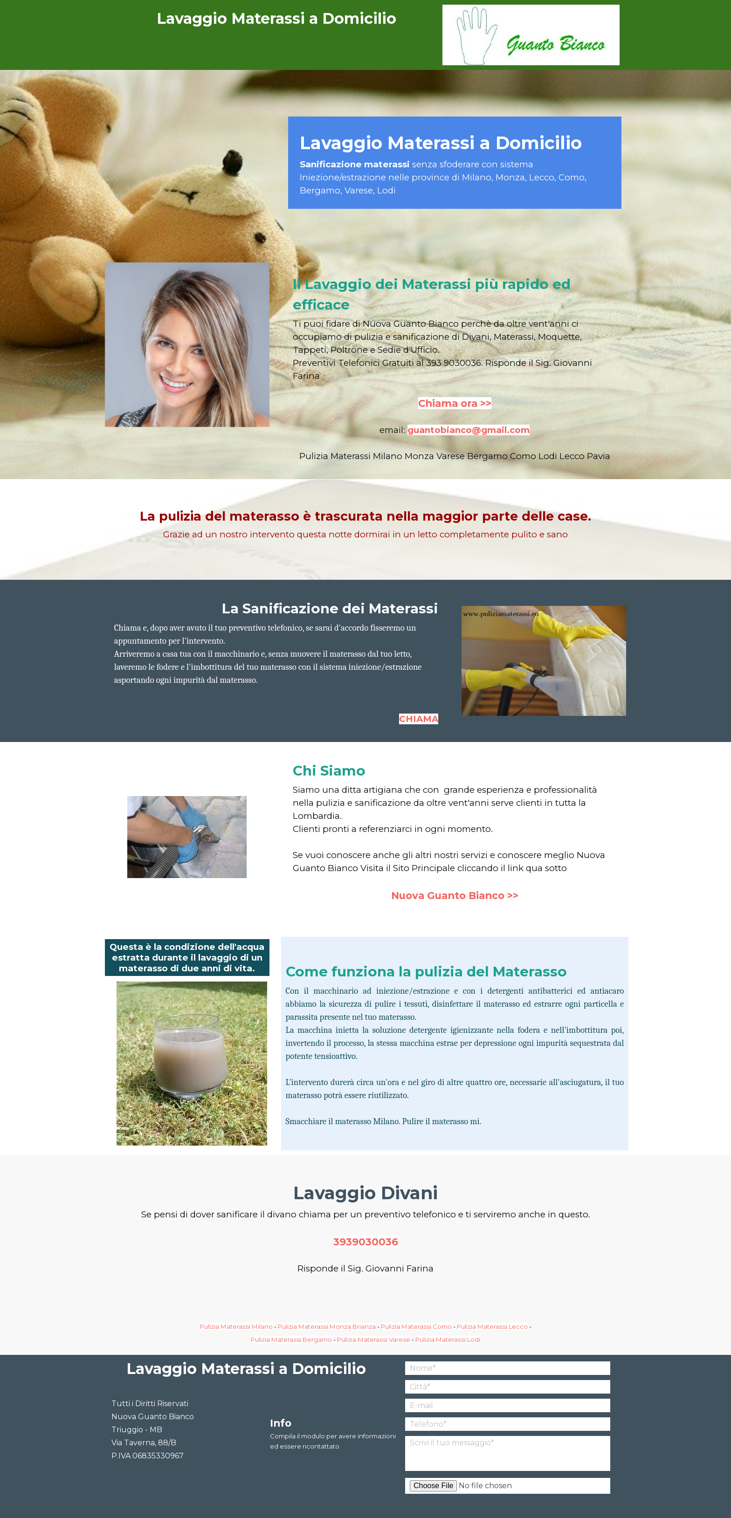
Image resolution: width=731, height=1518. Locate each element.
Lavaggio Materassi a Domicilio (276, 18)
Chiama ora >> (454, 403)
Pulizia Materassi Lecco (492, 1326)
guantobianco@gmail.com (468, 430)
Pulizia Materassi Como (416, 1326)
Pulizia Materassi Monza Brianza (327, 1326)
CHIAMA (418, 719)
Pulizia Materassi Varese (373, 1339)
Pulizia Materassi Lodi (447, 1339)
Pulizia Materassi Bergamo (291, 1339)
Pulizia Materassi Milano (236, 1326)
